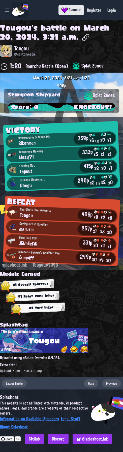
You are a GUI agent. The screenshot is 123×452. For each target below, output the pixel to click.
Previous (111, 383)
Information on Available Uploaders (29, 419)
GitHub (34, 439)
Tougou (15, 27)
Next (91, 383)
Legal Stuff (70, 419)
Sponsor (71, 9)
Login (111, 10)
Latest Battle (14, 383)
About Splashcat (14, 427)
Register (94, 10)
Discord (58, 439)
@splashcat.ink (92, 439)
